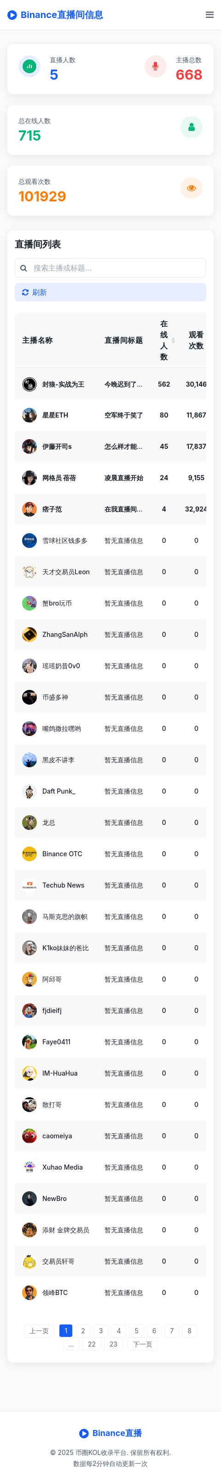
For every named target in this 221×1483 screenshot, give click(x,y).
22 (92, 1344)
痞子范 (52, 509)
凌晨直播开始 (124, 478)
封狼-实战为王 (63, 384)
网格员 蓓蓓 (59, 478)
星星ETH (55, 415)
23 (113, 1344)
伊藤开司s (57, 446)
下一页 (142, 1344)
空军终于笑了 (124, 415)
